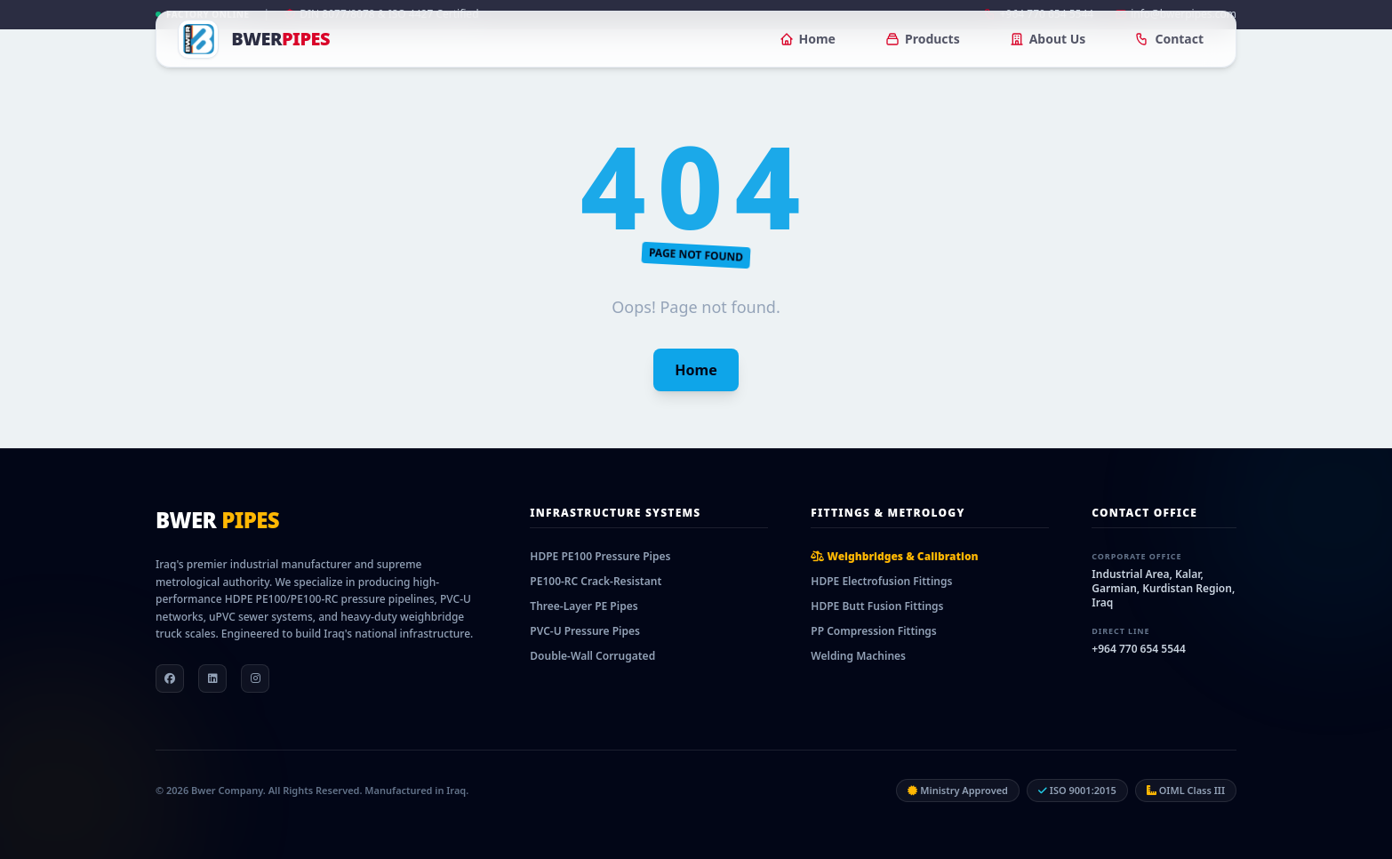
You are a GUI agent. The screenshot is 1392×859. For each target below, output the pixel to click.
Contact (1169, 38)
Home (808, 38)
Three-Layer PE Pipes (583, 606)
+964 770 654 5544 (1138, 648)
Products (922, 38)
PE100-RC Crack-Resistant (595, 581)
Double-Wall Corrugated (592, 655)
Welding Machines (858, 655)
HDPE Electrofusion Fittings (881, 581)
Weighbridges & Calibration (894, 556)
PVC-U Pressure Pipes (585, 630)
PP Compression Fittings (873, 630)
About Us (1048, 38)
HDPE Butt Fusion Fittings (877, 606)
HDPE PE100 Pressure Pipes (600, 556)
